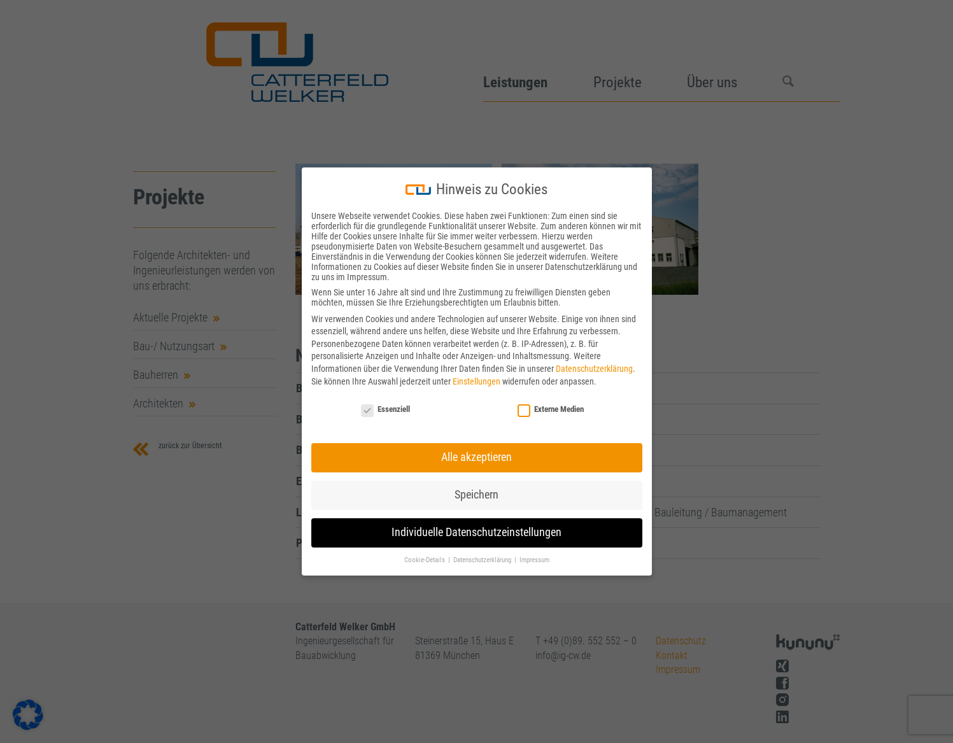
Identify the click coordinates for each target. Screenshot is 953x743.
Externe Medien (551, 409)
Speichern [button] (476, 494)
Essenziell (385, 409)
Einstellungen (476, 381)
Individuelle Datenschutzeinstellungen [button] (476, 532)
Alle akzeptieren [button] (476, 457)
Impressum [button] (534, 560)
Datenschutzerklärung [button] (483, 560)
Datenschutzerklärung (594, 369)
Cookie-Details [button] (425, 560)
